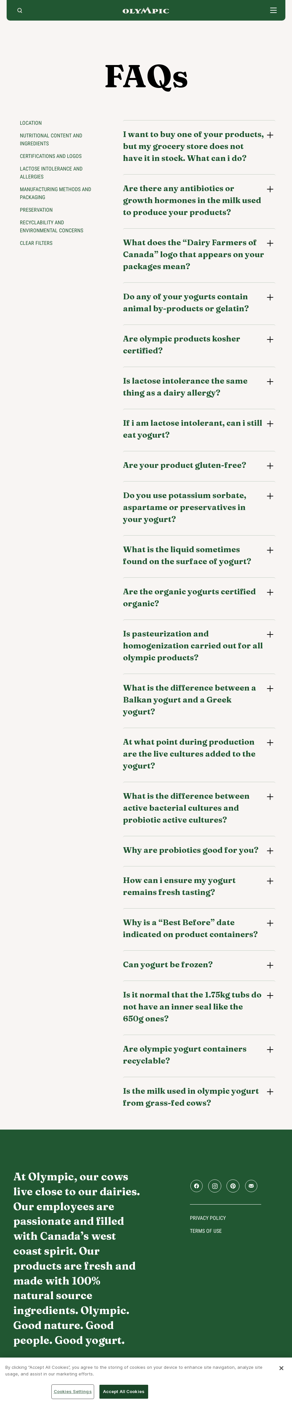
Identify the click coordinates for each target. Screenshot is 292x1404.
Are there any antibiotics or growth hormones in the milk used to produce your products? (192, 200)
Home (146, 10)
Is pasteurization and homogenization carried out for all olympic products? (193, 645)
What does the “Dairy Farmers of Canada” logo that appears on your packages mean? (193, 254)
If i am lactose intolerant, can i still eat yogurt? (192, 429)
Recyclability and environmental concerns (51, 226)
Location (31, 123)
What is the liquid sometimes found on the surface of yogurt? (187, 555)
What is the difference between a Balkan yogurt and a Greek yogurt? (189, 699)
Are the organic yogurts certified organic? (189, 597)
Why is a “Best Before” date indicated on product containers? (190, 928)
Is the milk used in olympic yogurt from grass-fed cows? (191, 1097)
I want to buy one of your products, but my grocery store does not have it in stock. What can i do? (193, 146)
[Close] (281, 1368)
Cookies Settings (73, 1391)
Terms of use (206, 1231)
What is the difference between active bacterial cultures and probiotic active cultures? (186, 808)
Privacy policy (208, 1218)
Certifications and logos (51, 156)
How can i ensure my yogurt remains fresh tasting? (179, 886)
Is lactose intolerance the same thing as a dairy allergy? (185, 387)
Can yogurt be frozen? (168, 964)
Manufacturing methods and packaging (55, 193)
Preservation (36, 210)
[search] (19, 10)
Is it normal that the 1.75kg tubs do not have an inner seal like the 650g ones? (192, 1006)
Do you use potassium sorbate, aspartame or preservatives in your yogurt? (184, 507)
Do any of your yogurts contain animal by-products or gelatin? (186, 302)
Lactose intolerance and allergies (51, 173)
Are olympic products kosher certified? (181, 344)
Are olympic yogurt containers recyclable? (185, 1055)
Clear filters (36, 243)
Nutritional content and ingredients (51, 139)
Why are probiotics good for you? (191, 850)
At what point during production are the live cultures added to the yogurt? (189, 754)
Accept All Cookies (124, 1391)
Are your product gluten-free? (184, 465)
